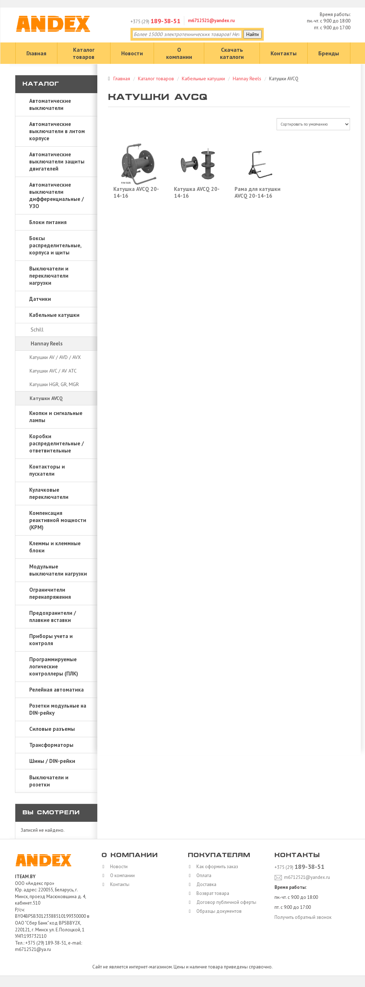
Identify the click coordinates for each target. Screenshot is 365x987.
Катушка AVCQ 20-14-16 (136, 192)
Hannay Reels (47, 343)
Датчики (40, 298)
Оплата (202, 875)
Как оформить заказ (215, 867)
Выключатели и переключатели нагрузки (48, 275)
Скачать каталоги (232, 53)
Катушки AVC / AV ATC (53, 371)
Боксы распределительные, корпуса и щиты (55, 245)
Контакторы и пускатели (47, 470)
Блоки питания (48, 222)
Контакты (284, 53)
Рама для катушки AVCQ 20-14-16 (258, 192)
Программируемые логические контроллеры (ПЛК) (53, 666)
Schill (37, 329)
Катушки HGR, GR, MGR (54, 384)
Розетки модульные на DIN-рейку (57, 709)
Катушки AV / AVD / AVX (55, 357)
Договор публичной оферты (224, 902)
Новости (132, 53)
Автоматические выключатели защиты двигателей (56, 161)
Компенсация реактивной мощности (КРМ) (57, 520)
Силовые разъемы (52, 728)
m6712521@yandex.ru (211, 20)
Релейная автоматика (56, 689)
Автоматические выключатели (50, 104)
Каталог (40, 84)
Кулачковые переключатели (48, 493)
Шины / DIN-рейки (52, 761)
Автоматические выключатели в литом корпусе (57, 131)
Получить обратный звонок (302, 917)
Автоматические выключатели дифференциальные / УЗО (56, 195)
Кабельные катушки (54, 315)
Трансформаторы (51, 744)
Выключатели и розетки (48, 781)
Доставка (204, 884)
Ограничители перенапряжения (50, 593)
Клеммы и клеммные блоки (55, 547)
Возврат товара (211, 893)
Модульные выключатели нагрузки (58, 570)
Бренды (328, 53)
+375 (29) (155, 22)
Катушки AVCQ (46, 398)
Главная (36, 53)
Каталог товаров (83, 53)
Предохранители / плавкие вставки (52, 616)
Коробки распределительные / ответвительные (56, 443)
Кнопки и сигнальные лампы (55, 417)
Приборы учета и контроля (51, 640)
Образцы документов (217, 911)
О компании (179, 53)
